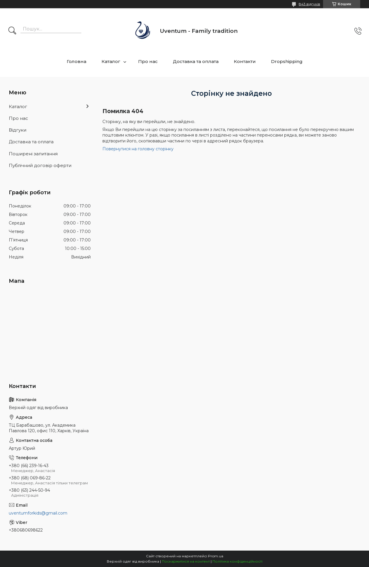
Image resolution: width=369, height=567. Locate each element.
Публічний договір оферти (40, 165)
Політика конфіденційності (237, 561)
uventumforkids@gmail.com (38, 513)
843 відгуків (309, 4)
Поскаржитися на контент (186, 561)
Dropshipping (287, 61)
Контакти (245, 61)
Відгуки (17, 130)
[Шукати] (12, 31)
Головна (76, 61)
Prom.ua (215, 556)
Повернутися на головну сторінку (138, 148)
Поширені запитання (33, 153)
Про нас (148, 61)
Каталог (111, 61)
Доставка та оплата (196, 61)
